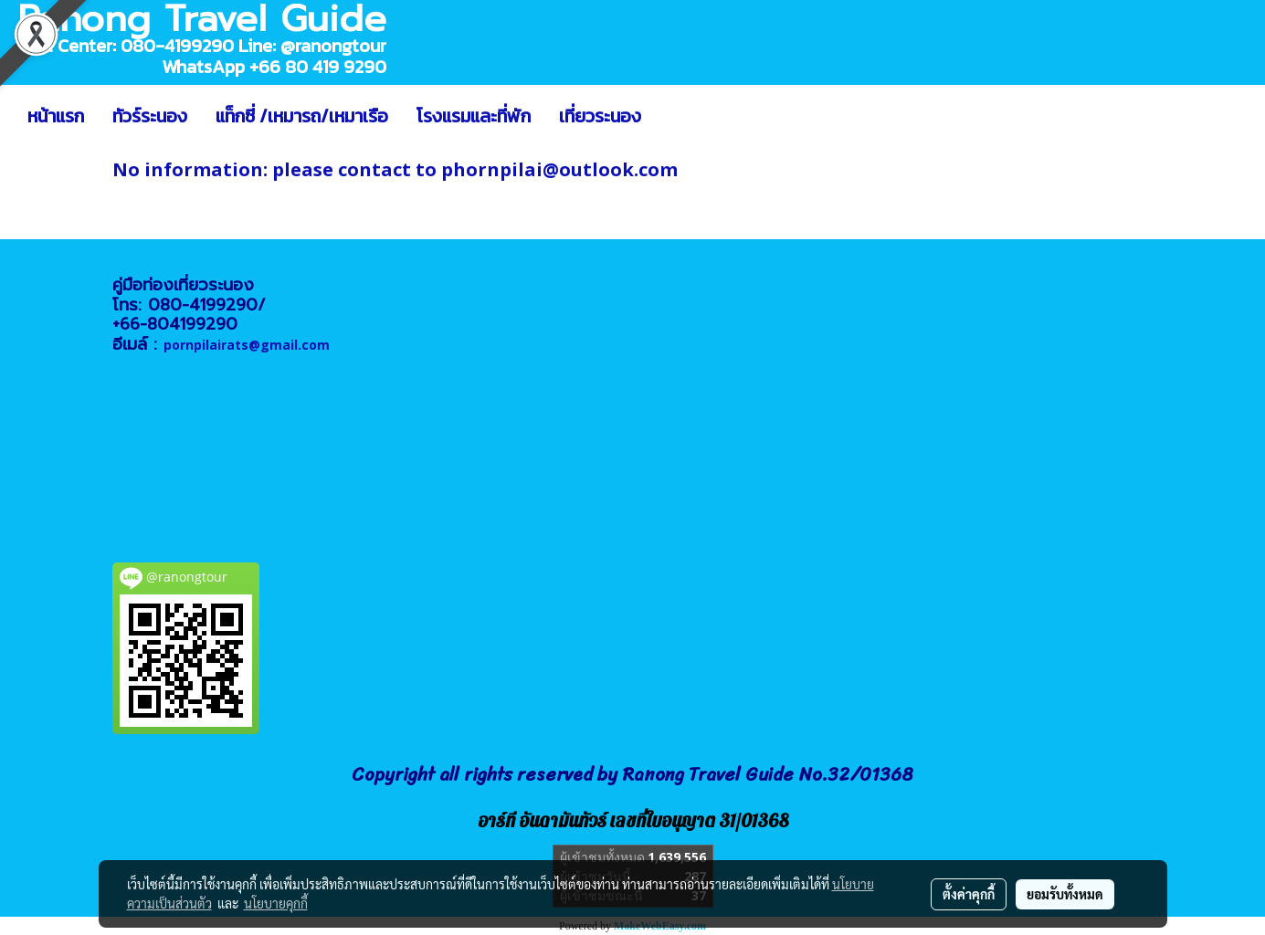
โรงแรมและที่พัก (473, 116)
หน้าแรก (55, 116)
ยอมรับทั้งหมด (1065, 894)
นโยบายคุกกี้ (276, 903)
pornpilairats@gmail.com (246, 344)
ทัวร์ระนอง (149, 116)
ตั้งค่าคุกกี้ (969, 894)
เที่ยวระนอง (600, 116)
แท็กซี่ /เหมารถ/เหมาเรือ (302, 116)
